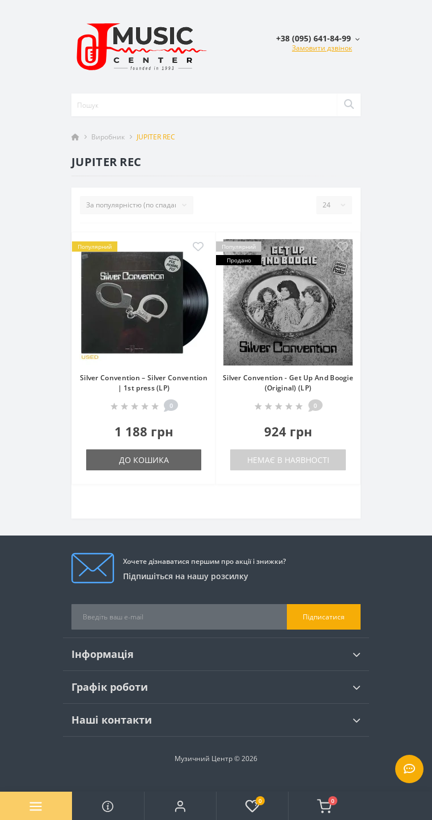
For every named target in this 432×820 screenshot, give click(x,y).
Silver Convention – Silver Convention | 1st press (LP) (143, 383)
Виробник (108, 137)
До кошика (144, 459)
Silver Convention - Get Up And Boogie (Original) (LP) (288, 383)
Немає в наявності (288, 459)
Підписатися (324, 617)
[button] (180, 806)
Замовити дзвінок (322, 48)
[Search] (349, 105)
